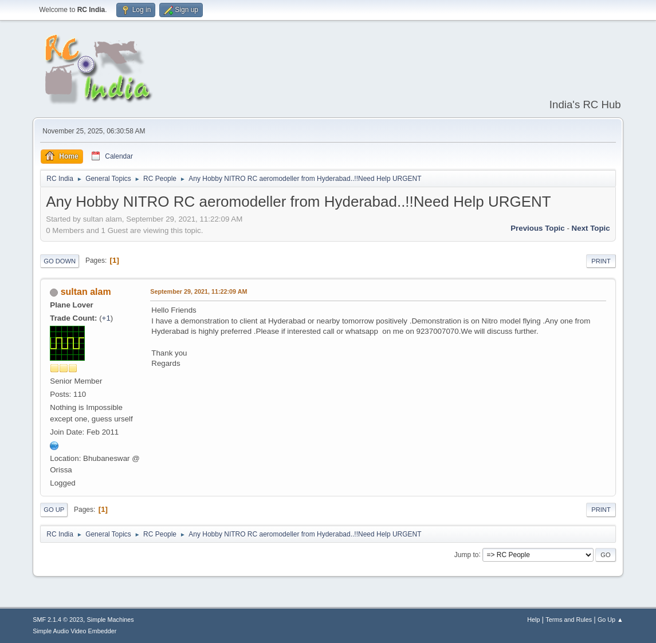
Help (533, 619)
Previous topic (537, 228)
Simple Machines (110, 619)
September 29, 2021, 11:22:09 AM (198, 291)
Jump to (466, 554)
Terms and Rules (568, 619)
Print (601, 261)
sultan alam (86, 292)
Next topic (591, 228)
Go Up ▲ (610, 619)
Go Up (54, 509)
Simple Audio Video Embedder (74, 631)
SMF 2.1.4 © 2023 (58, 619)
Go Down (60, 261)
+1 (106, 318)
